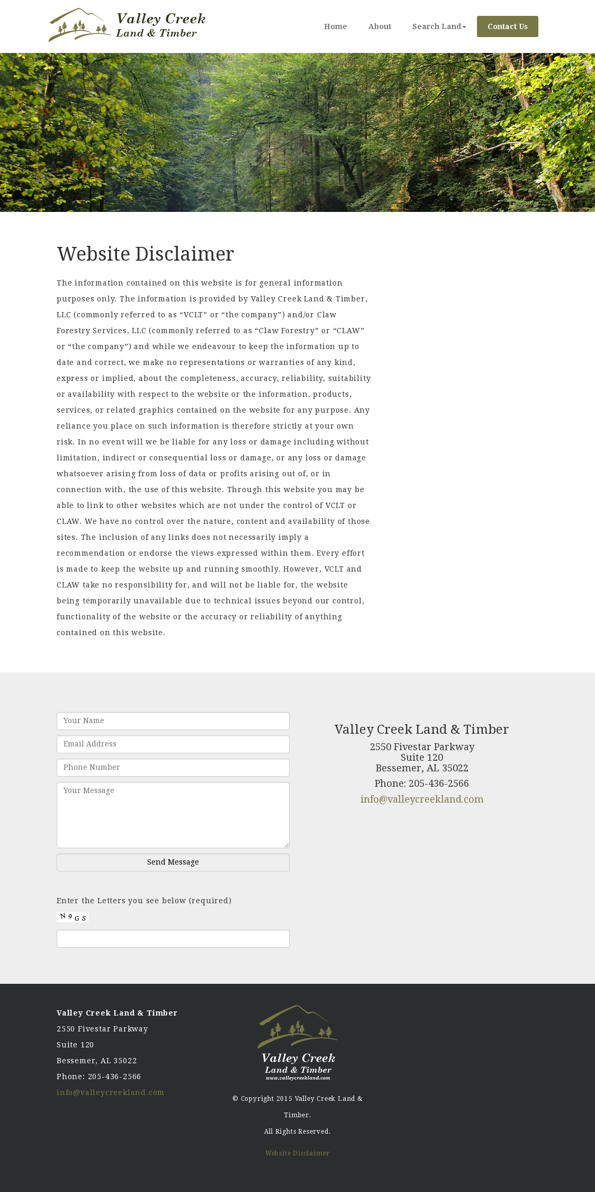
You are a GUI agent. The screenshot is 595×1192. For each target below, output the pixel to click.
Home (335, 26)
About (379, 26)
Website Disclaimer (297, 1153)
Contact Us (508, 26)
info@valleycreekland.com (422, 799)
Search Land (439, 26)
